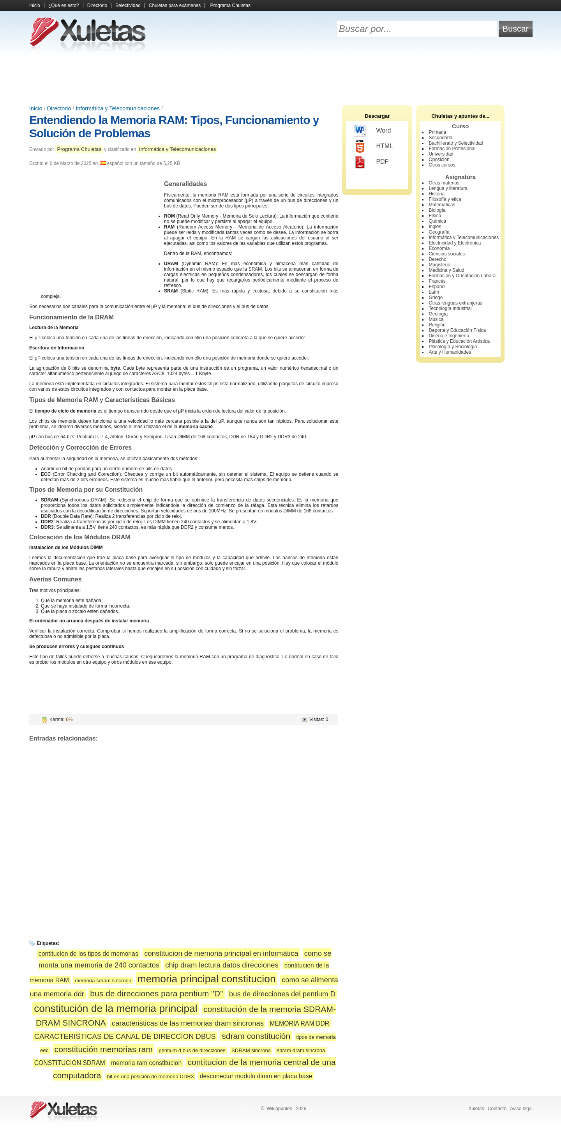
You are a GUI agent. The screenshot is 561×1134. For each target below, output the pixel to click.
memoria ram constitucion (146, 1063)
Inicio (34, 5)
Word (372, 131)
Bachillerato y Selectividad (456, 143)
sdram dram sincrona (301, 1050)
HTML (373, 146)
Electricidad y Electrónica (455, 243)
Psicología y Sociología (453, 346)
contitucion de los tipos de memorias (88, 953)
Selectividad (128, 5)
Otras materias (444, 183)
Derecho (437, 259)
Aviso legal (521, 1108)
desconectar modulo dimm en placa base (256, 1076)
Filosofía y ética (445, 199)
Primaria (437, 132)
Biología (437, 210)
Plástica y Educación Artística (459, 341)
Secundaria (440, 137)
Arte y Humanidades (450, 352)
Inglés (435, 226)
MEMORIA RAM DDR (299, 1023)
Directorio (97, 5)
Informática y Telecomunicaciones (118, 108)
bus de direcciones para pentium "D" (156, 993)
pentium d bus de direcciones (192, 1050)
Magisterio (439, 265)
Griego (436, 297)
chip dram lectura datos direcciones (222, 965)
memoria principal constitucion (207, 979)
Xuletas (476, 1108)
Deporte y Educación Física (457, 330)
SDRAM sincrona (251, 1050)
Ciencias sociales (447, 254)
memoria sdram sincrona (103, 980)
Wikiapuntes (279, 1108)
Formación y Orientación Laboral (462, 275)
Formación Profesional (452, 148)
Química (437, 221)
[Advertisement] (280, 77)
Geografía (439, 232)
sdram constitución (256, 1035)
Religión (437, 325)
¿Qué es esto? (63, 5)
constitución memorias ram (104, 1049)
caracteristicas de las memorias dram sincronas (188, 1023)
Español (437, 286)
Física (435, 215)
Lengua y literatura (448, 188)
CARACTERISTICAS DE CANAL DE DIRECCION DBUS (125, 1036)
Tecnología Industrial (450, 308)
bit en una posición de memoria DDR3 (150, 1076)
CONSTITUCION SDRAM (69, 1063)
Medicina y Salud (446, 270)
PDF (371, 162)
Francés (437, 281)
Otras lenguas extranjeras (455, 303)
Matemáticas (442, 204)
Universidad (441, 154)
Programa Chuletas (230, 5)
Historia (437, 194)
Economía (439, 248)
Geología (438, 314)
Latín (434, 292)
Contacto (497, 1108)
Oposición (439, 159)
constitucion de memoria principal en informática (221, 953)
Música (436, 319)
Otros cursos (442, 165)
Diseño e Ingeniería (449, 335)
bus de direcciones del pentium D (282, 994)
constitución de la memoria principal (116, 1008)
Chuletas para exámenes (175, 5)
